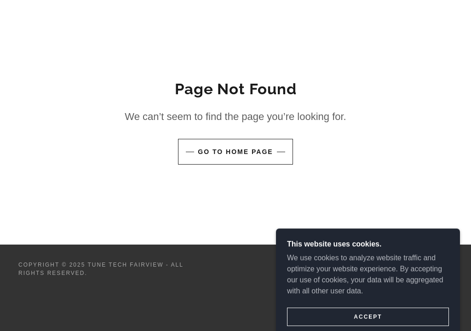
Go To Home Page (235, 151)
